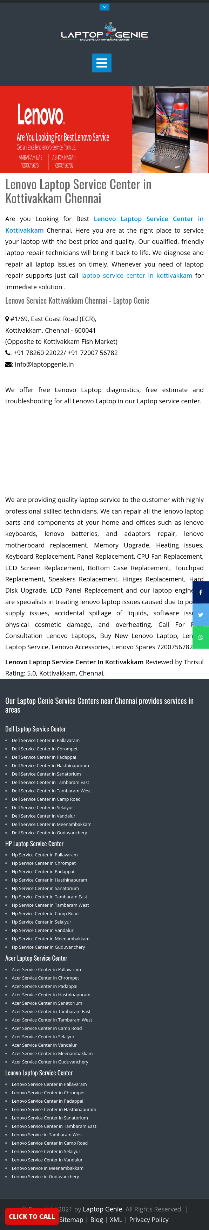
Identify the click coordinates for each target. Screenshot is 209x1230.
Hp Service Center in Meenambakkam (51, 938)
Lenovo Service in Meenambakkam (48, 1168)
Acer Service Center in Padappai (44, 986)
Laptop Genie (102, 1209)
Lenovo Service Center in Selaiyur (46, 1151)
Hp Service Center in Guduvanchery (48, 947)
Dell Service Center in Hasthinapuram (50, 765)
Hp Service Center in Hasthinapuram (49, 880)
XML (116, 1219)
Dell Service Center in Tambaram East (50, 782)
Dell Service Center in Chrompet (45, 748)
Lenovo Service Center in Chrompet (48, 1092)
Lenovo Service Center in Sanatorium (50, 1118)
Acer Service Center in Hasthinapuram (51, 994)
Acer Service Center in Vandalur (44, 1045)
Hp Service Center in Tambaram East (49, 896)
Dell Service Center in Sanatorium (46, 774)
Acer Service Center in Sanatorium (47, 1003)
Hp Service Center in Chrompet (44, 863)
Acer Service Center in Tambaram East (51, 1011)
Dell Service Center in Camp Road (46, 799)
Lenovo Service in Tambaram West (47, 1134)
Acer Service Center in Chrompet (45, 978)
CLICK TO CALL (32, 1216)
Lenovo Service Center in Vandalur (47, 1160)
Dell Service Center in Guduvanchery (49, 832)
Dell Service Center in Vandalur (44, 816)
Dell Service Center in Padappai (44, 757)
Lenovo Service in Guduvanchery (45, 1176)
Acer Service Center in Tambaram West (52, 1020)
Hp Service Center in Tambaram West (50, 905)
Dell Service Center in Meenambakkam (52, 824)
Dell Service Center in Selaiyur (42, 807)
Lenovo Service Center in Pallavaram (49, 1084)
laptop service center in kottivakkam (137, 275)
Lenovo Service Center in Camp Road (50, 1143)
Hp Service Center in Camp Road (45, 913)
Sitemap (71, 1219)
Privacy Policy (148, 1219)
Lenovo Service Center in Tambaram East (54, 1126)
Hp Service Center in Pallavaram (45, 854)
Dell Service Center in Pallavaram (46, 740)
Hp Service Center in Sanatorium (45, 888)
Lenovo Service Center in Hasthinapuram (54, 1109)
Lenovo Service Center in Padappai (47, 1101)
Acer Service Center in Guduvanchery (50, 1062)
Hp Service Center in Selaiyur (41, 922)
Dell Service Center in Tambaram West (51, 790)
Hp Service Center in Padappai (43, 871)
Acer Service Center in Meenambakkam (52, 1053)
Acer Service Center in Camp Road (47, 1028)
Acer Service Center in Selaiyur (43, 1036)
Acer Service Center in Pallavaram (46, 969)
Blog (96, 1219)
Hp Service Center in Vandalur (43, 930)
